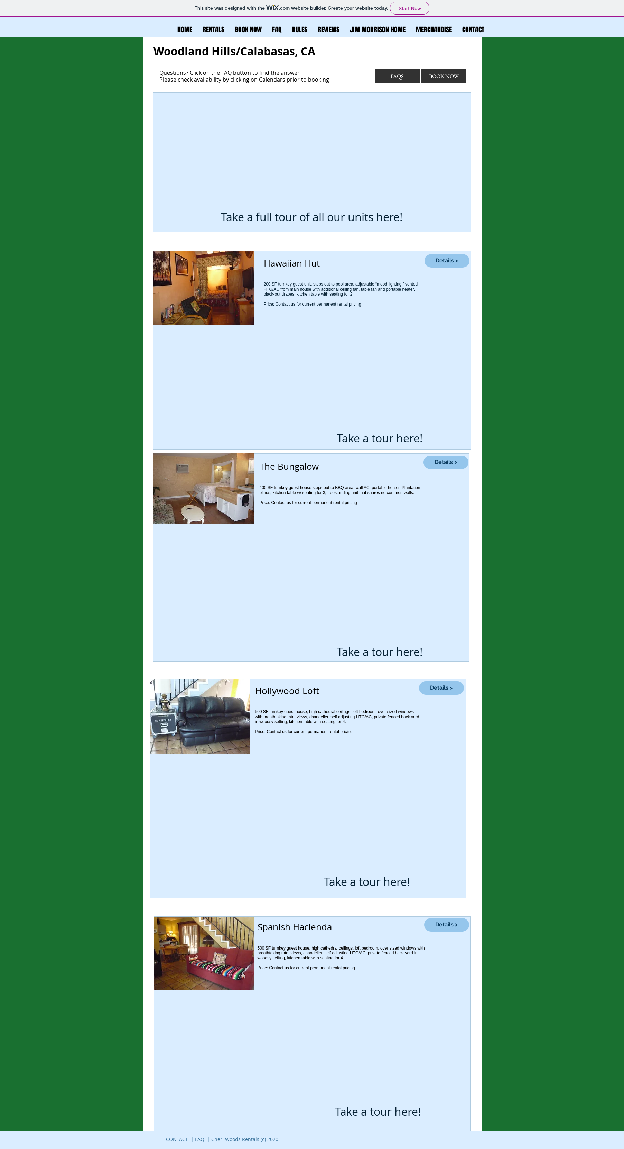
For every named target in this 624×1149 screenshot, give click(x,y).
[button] (300, 29)
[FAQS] (397, 76)
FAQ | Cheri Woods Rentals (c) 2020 (236, 1139)
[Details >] (447, 261)
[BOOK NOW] (443, 76)
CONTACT (177, 1139)
